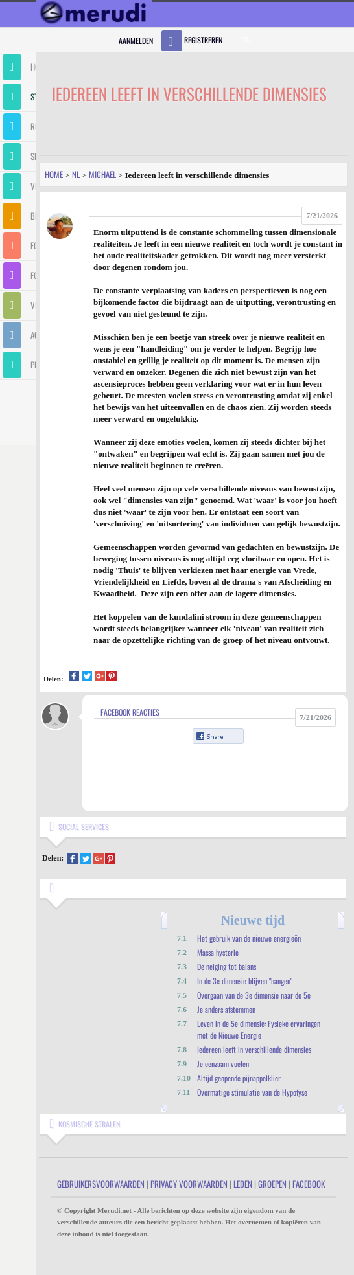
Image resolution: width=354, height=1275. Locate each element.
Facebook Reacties (129, 711)
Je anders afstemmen (226, 1009)
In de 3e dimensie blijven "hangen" (244, 980)
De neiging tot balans (226, 966)
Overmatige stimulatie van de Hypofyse (252, 1092)
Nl (76, 174)
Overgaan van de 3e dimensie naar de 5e (254, 994)
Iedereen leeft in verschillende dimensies (254, 1049)
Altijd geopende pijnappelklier (239, 1077)
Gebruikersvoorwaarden (101, 1183)
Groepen (272, 1183)
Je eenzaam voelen (223, 1063)
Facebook (308, 1183)
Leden (242, 1183)
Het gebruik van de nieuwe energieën (249, 937)
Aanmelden (136, 40)
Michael (102, 174)
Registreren (203, 39)
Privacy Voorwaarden (189, 1183)
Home (54, 174)
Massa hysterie (218, 952)
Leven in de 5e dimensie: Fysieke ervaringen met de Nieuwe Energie (258, 1029)
